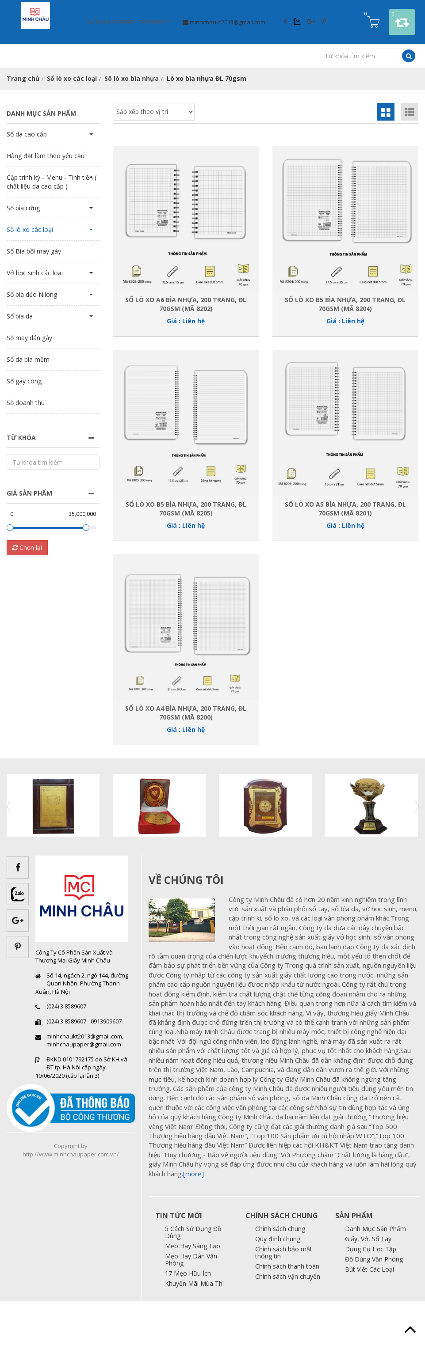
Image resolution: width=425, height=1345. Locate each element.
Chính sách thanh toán (287, 1310)
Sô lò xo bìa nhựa (131, 122)
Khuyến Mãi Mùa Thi (194, 1327)
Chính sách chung (280, 1273)
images (185, 964)
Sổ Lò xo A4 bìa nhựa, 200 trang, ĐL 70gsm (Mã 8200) (185, 756)
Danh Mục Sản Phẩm (375, 1273)
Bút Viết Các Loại (369, 1313)
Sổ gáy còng (24, 425)
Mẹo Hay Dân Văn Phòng (191, 1303)
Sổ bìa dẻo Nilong (32, 338)
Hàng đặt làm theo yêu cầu (45, 200)
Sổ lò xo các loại (72, 122)
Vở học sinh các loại (35, 317)
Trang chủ (23, 122)
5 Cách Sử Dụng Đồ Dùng (193, 1276)
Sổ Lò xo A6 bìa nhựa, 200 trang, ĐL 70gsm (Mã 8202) (185, 348)
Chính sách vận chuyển (287, 1320)
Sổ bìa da (20, 360)
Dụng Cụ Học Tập (370, 1293)
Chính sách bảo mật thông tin (283, 1296)
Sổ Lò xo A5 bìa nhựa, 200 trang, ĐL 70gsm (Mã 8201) (345, 552)
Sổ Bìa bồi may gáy (34, 295)
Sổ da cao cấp (27, 178)
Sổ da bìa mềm (28, 403)
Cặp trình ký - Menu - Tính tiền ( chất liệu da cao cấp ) (51, 226)
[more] (193, 1217)
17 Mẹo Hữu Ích (188, 1317)
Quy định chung (277, 1283)
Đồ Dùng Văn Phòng (374, 1303)
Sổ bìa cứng (23, 252)
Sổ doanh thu (26, 447)
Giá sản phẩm (29, 537)
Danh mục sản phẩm (41, 157)
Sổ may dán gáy (29, 382)
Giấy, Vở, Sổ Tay (368, 1283)
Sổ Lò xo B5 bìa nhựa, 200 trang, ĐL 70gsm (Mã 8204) (345, 348)
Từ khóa (21, 481)
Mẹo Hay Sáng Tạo (192, 1290)
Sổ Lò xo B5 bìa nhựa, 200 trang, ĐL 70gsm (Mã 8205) (186, 552)
